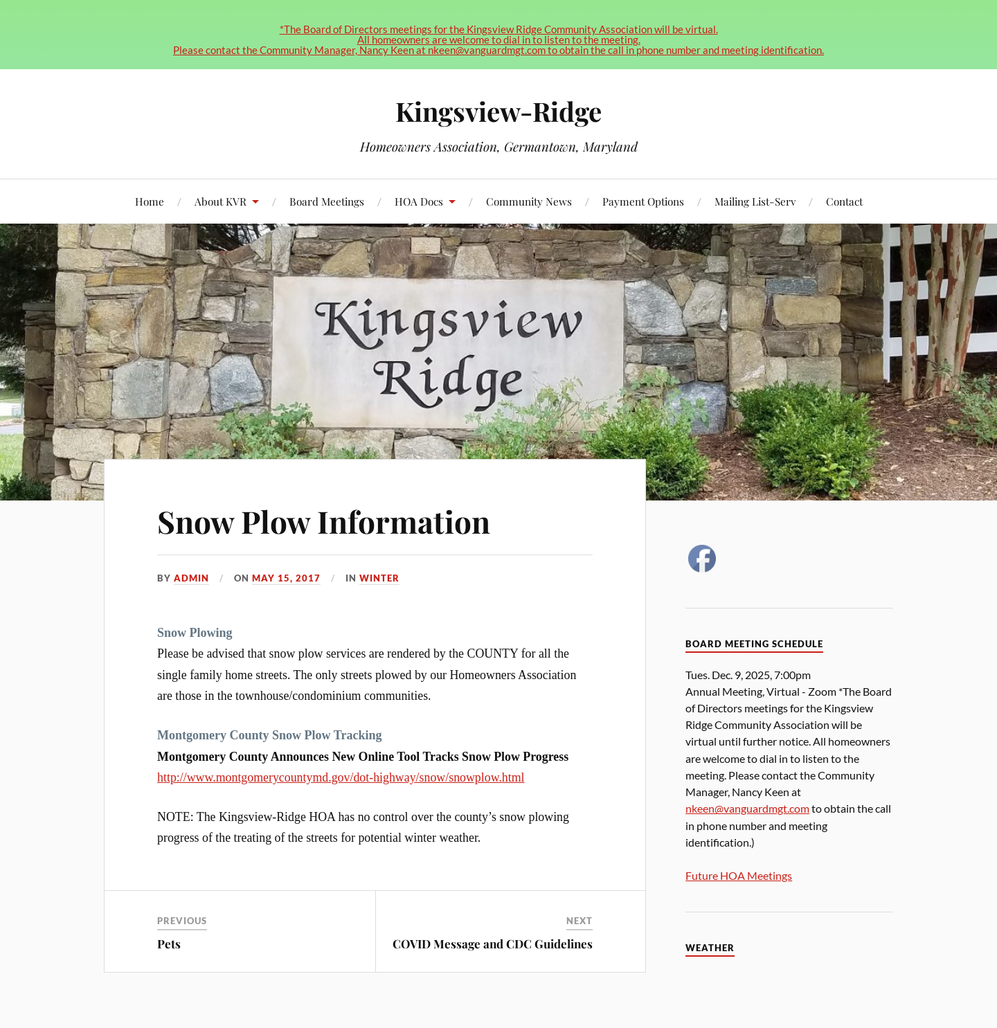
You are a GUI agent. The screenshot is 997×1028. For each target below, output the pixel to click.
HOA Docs (419, 201)
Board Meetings (326, 201)
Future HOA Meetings (738, 875)
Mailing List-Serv (755, 201)
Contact (844, 201)
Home (149, 201)
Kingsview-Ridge (498, 111)
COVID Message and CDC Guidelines (493, 943)
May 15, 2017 (286, 578)
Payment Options (643, 201)
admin (191, 578)
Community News (529, 201)
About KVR (220, 201)
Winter (379, 578)
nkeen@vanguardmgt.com (747, 808)
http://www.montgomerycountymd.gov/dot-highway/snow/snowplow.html (341, 777)
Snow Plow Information (323, 521)
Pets (169, 943)
